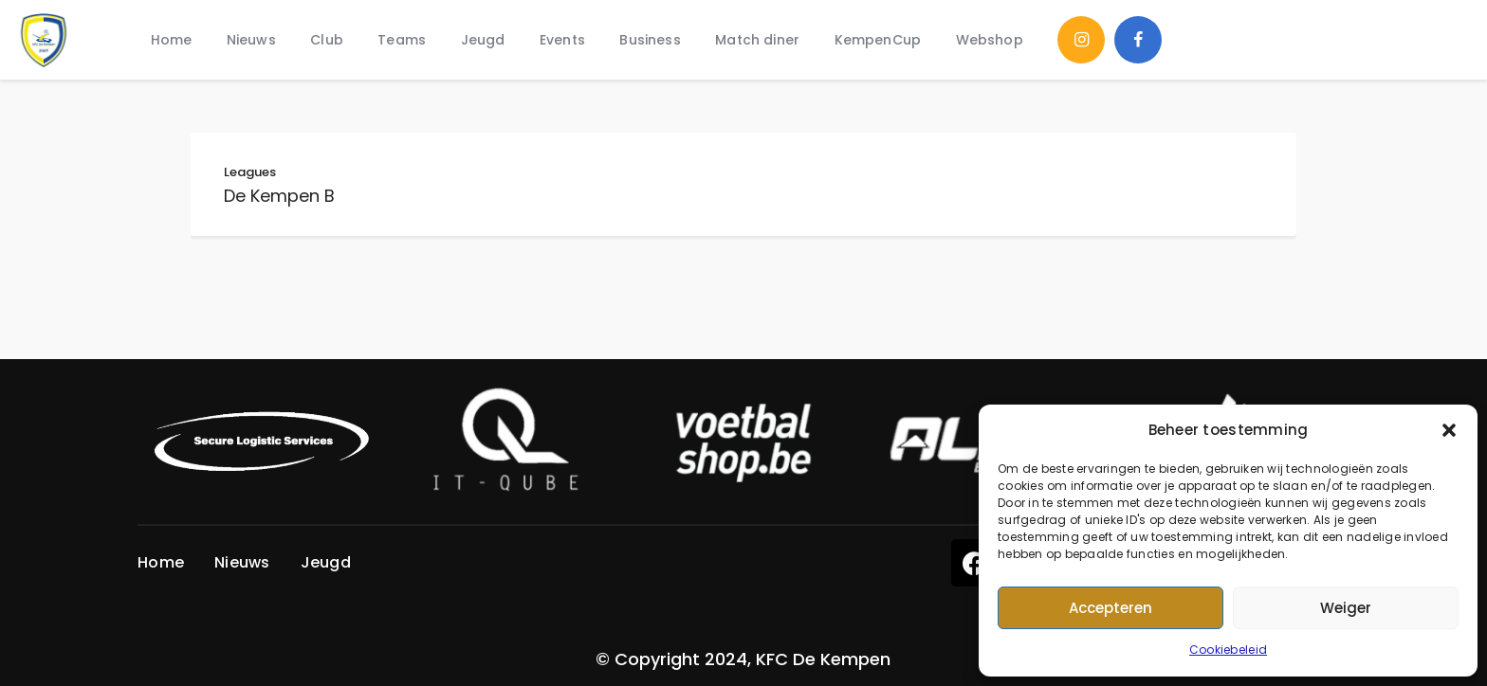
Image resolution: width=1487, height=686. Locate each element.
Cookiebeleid (1228, 649)
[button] (1449, 430)
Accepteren (1110, 608)
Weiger (1345, 608)
